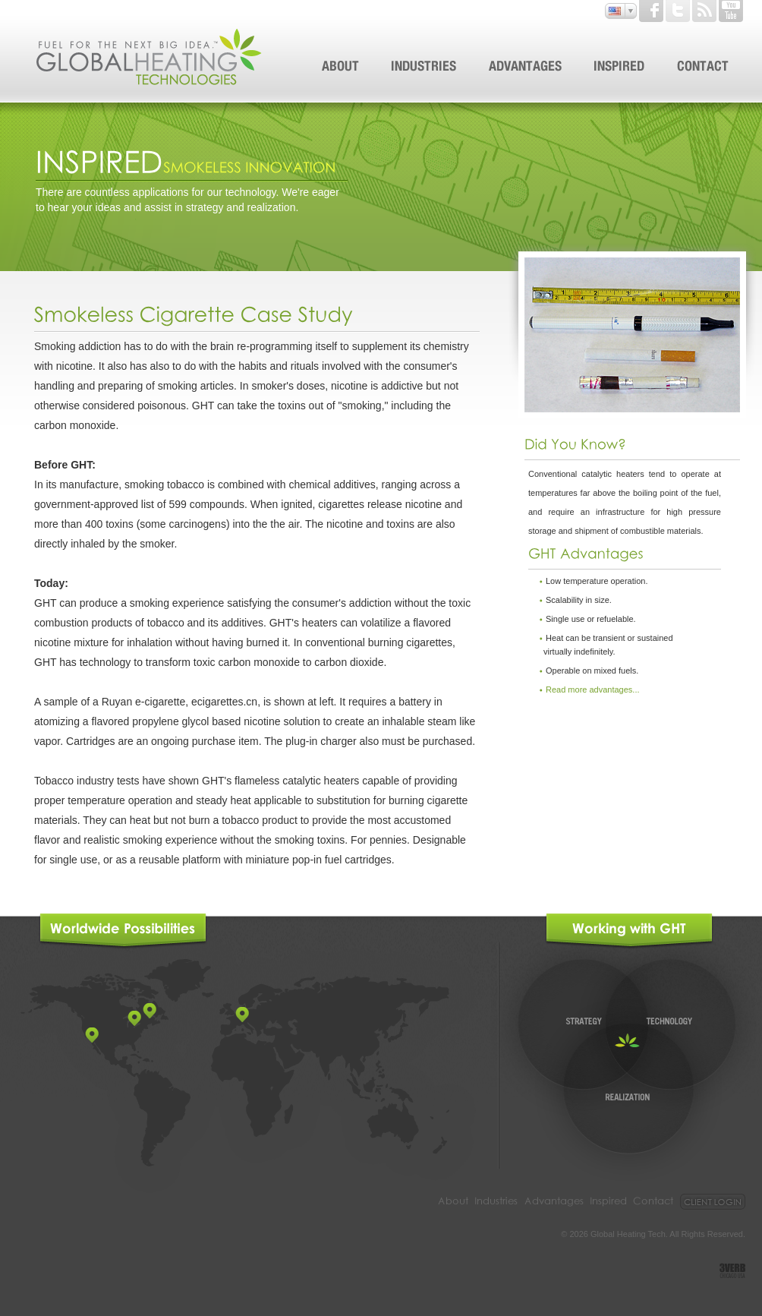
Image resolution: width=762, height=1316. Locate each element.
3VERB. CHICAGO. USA (732, 1270)
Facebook (651, 11)
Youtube (731, 11)
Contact (653, 1202)
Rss (704, 11)
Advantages (554, 1202)
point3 (149, 1010)
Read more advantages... (593, 689)
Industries (496, 1202)
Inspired (608, 1202)
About (453, 1202)
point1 (92, 1035)
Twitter (678, 11)
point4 (242, 1014)
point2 (134, 1018)
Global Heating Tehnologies (150, 56)
